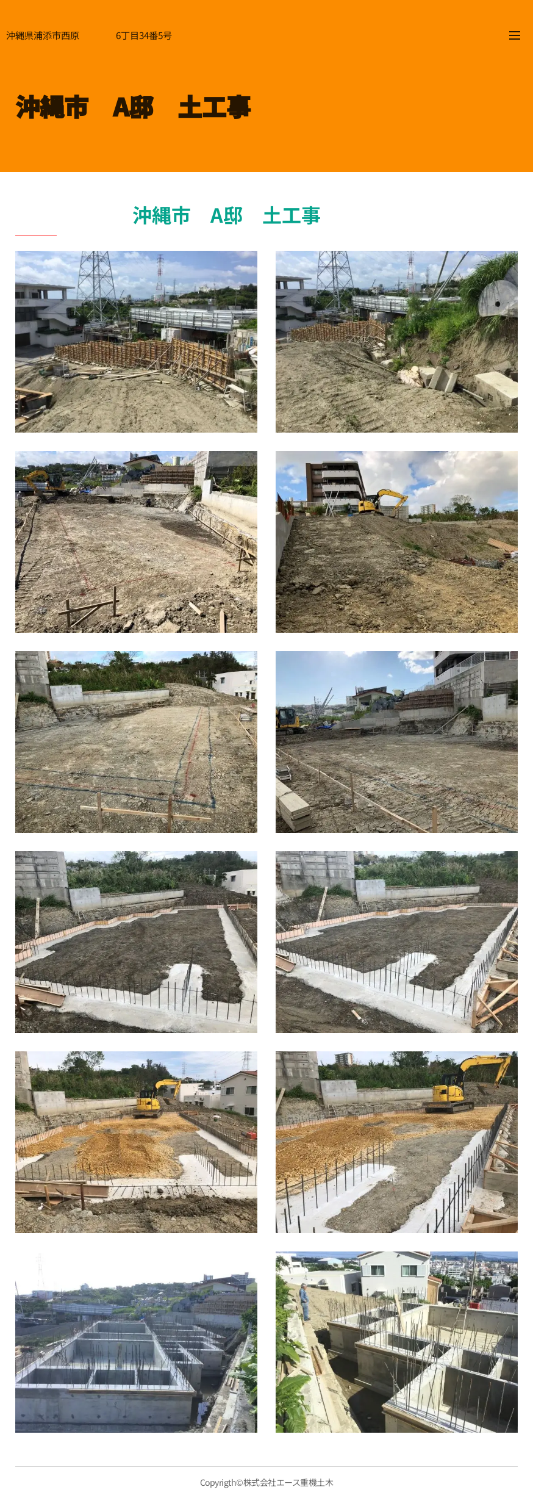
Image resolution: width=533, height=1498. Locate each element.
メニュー (514, 35)
